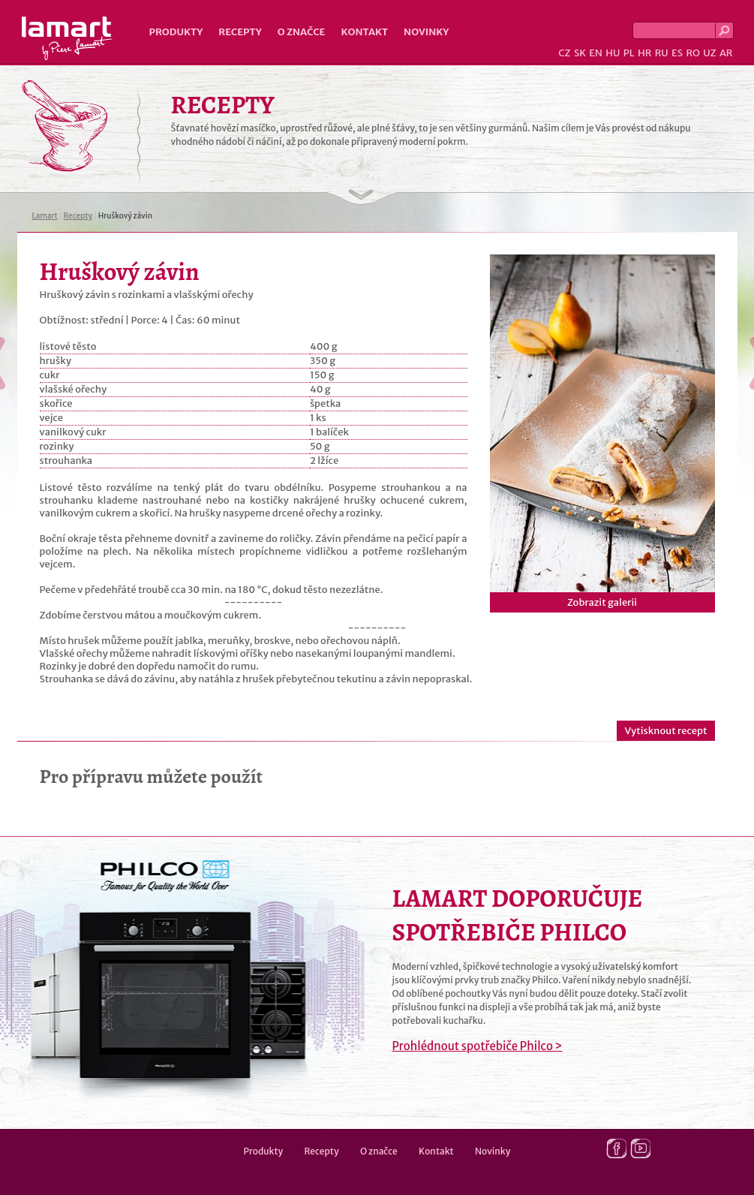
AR (726, 53)
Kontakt (364, 32)
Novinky (426, 32)
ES (677, 53)
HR (644, 53)
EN (595, 53)
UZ (709, 53)
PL (629, 53)
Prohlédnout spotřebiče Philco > (477, 1046)
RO (692, 53)
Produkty (176, 32)
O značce (302, 32)
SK (580, 53)
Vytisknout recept (665, 730)
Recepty (239, 32)
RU (661, 53)
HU (612, 53)
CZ (564, 53)
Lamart (67, 38)
